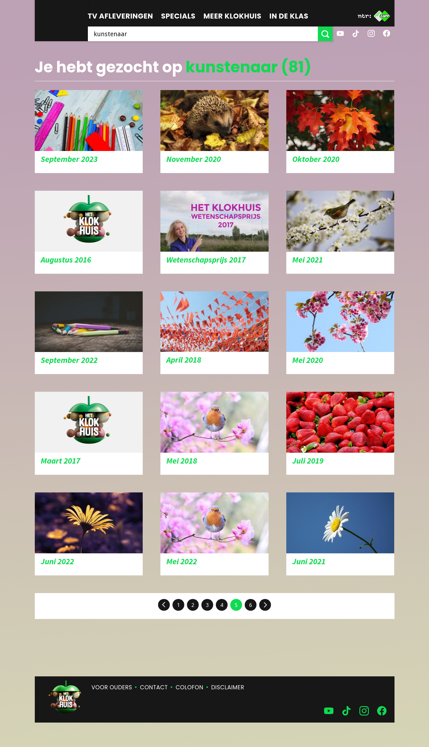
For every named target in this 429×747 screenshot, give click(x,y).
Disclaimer (227, 687)
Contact (154, 687)
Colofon (189, 687)
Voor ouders (111, 687)
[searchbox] (203, 33)
